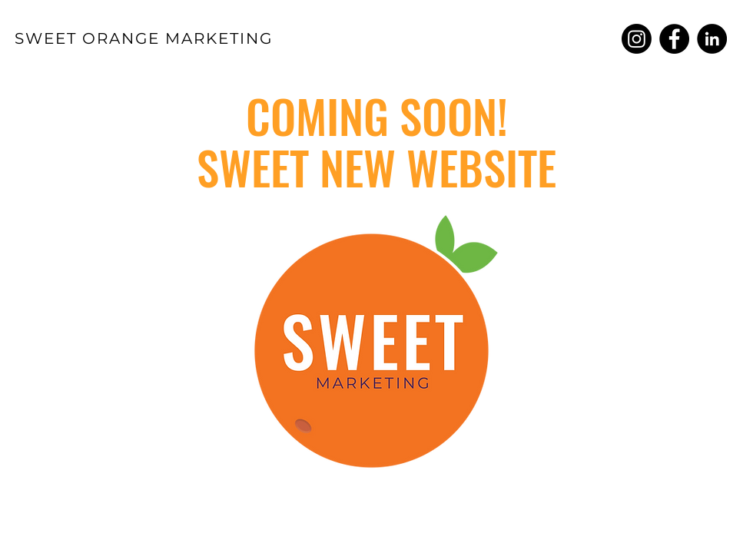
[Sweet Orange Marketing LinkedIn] (712, 39)
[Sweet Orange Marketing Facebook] (674, 39)
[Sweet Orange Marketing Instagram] (637, 39)
